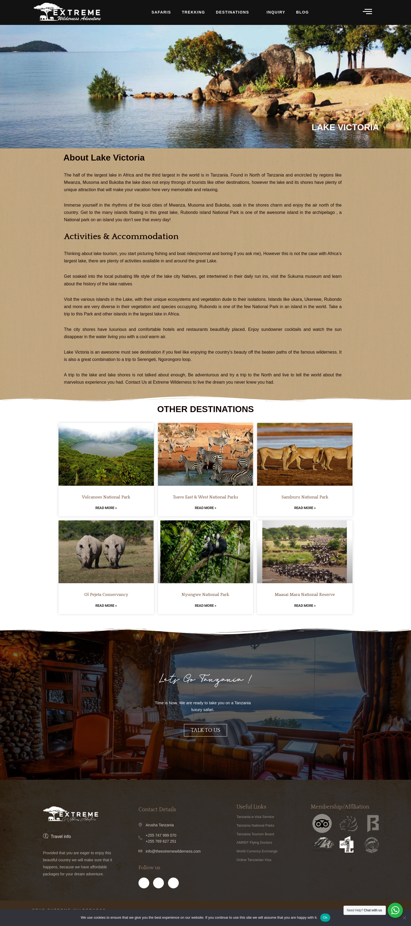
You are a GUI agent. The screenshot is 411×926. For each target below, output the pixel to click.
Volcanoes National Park (106, 497)
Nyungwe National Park (205, 595)
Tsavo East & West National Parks (205, 497)
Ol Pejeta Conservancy (106, 595)
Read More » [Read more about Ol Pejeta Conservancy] (106, 606)
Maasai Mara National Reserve (305, 595)
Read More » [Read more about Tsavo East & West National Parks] (205, 509)
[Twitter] (173, 891)
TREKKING (193, 12)
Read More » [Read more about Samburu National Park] (305, 509)
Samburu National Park (304, 497)
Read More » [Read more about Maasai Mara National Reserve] (305, 606)
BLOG (302, 12)
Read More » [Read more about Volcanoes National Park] (106, 509)
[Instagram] (158, 891)
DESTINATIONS (235, 12)
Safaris (161, 12)
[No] (404, 917)
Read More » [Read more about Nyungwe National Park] (205, 606)
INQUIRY (276, 12)
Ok (325, 917)
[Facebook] (143, 891)
